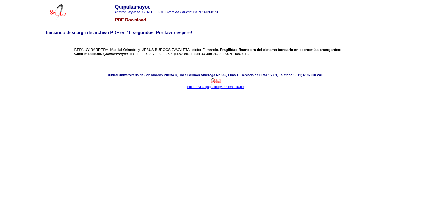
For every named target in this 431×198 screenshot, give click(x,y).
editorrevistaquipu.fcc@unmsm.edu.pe (215, 87)
